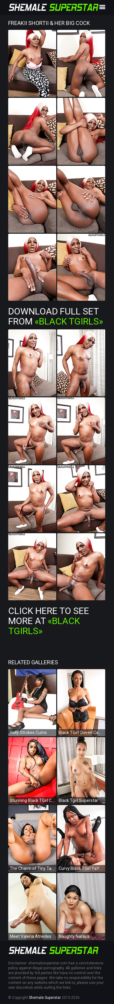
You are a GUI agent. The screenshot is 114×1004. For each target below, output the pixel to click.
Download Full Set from (55, 316)
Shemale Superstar (45, 997)
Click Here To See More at (48, 620)
